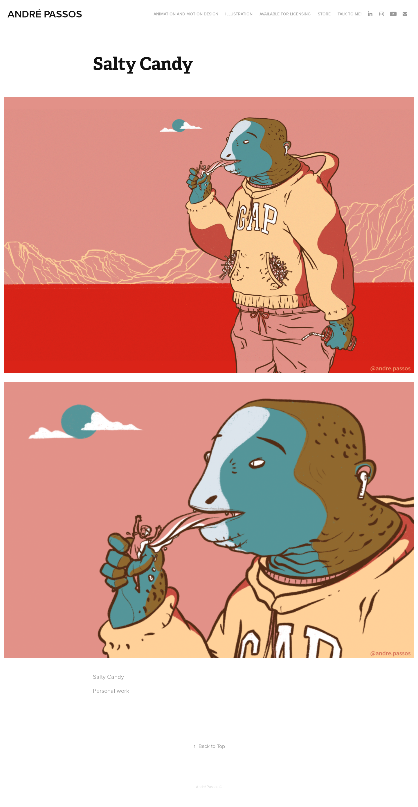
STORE (324, 14)
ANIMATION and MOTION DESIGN (186, 14)
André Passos (45, 13)
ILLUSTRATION (239, 14)
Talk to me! (349, 14)
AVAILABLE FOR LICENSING (285, 14)
